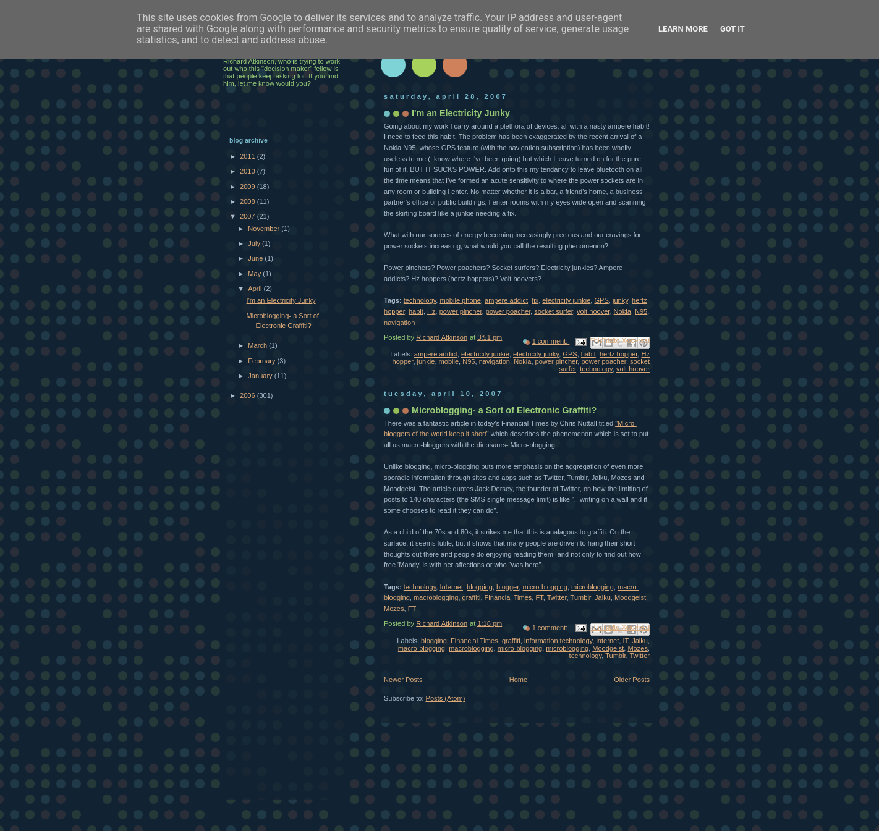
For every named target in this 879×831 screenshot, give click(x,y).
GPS (601, 300)
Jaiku (603, 597)
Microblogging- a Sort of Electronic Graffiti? (504, 410)
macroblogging (436, 597)
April (255, 288)
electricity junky (536, 354)
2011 (248, 156)
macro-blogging (421, 648)
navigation (399, 322)
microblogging (592, 587)
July (255, 243)
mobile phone (460, 300)
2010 (248, 171)
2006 (248, 395)
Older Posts (632, 679)
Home (518, 679)
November (264, 228)
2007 (248, 216)
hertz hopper (618, 354)
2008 (248, 201)
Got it (732, 28)
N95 (641, 311)
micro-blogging (544, 587)
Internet (451, 587)
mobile (449, 361)
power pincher (461, 311)
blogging (480, 587)
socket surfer (553, 311)
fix (535, 300)
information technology (558, 640)
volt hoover (593, 311)
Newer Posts (403, 679)
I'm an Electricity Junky (461, 113)
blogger (507, 587)
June (256, 258)
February (262, 361)
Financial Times (508, 597)
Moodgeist (630, 597)
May (255, 273)
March (258, 345)
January (261, 375)
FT (539, 597)
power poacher (508, 311)
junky (620, 300)
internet (607, 640)
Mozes (394, 608)
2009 (248, 186)
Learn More (683, 28)
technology (420, 300)
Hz (431, 311)
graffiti (471, 597)
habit (416, 311)
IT (625, 640)
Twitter (557, 597)
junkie (426, 361)
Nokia (622, 311)
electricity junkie (566, 300)
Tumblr (581, 597)
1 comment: (551, 341)
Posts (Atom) (445, 698)
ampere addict (506, 300)
